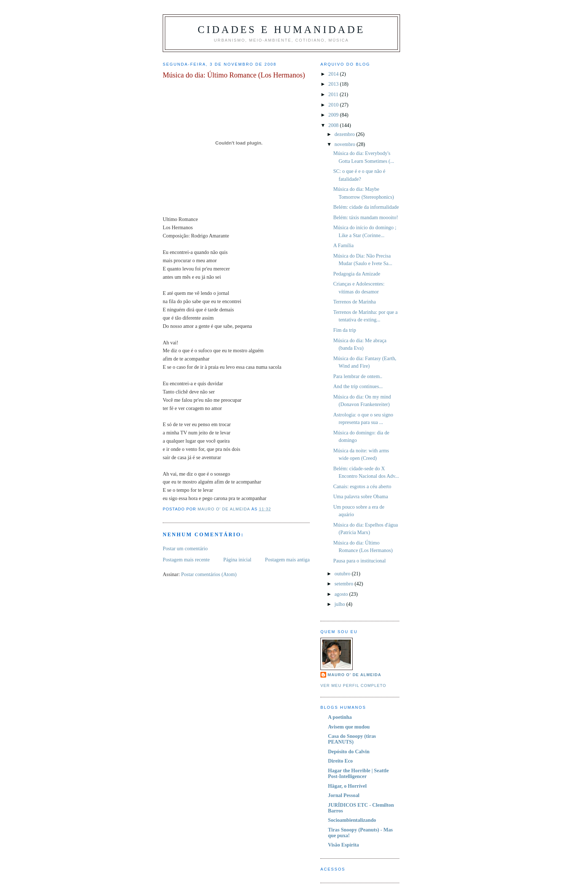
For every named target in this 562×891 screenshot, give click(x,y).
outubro (343, 573)
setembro (344, 583)
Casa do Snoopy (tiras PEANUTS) (352, 739)
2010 (334, 105)
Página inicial (237, 559)
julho (340, 604)
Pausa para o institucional (359, 561)
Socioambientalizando (352, 820)
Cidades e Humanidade (281, 29)
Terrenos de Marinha (354, 302)
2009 (334, 115)
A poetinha (340, 717)
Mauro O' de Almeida (354, 675)
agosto (341, 594)
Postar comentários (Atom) (209, 574)
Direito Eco (340, 761)
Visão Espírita (343, 845)
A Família (343, 245)
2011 (334, 94)
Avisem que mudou (349, 727)
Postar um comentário (185, 548)
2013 (334, 84)
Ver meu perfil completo (353, 685)
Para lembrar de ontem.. (357, 376)
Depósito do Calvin (349, 751)
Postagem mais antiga (287, 559)
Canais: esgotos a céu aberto (362, 486)
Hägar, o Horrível (347, 786)
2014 (334, 74)
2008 (334, 125)
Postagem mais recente (186, 559)
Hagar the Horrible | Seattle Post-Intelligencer (358, 773)
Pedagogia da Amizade (356, 274)
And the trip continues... (358, 386)
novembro (345, 144)
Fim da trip (344, 330)
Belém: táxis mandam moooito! (365, 217)
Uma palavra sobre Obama (360, 496)
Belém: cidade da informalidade (366, 207)
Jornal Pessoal (343, 795)
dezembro (345, 134)
